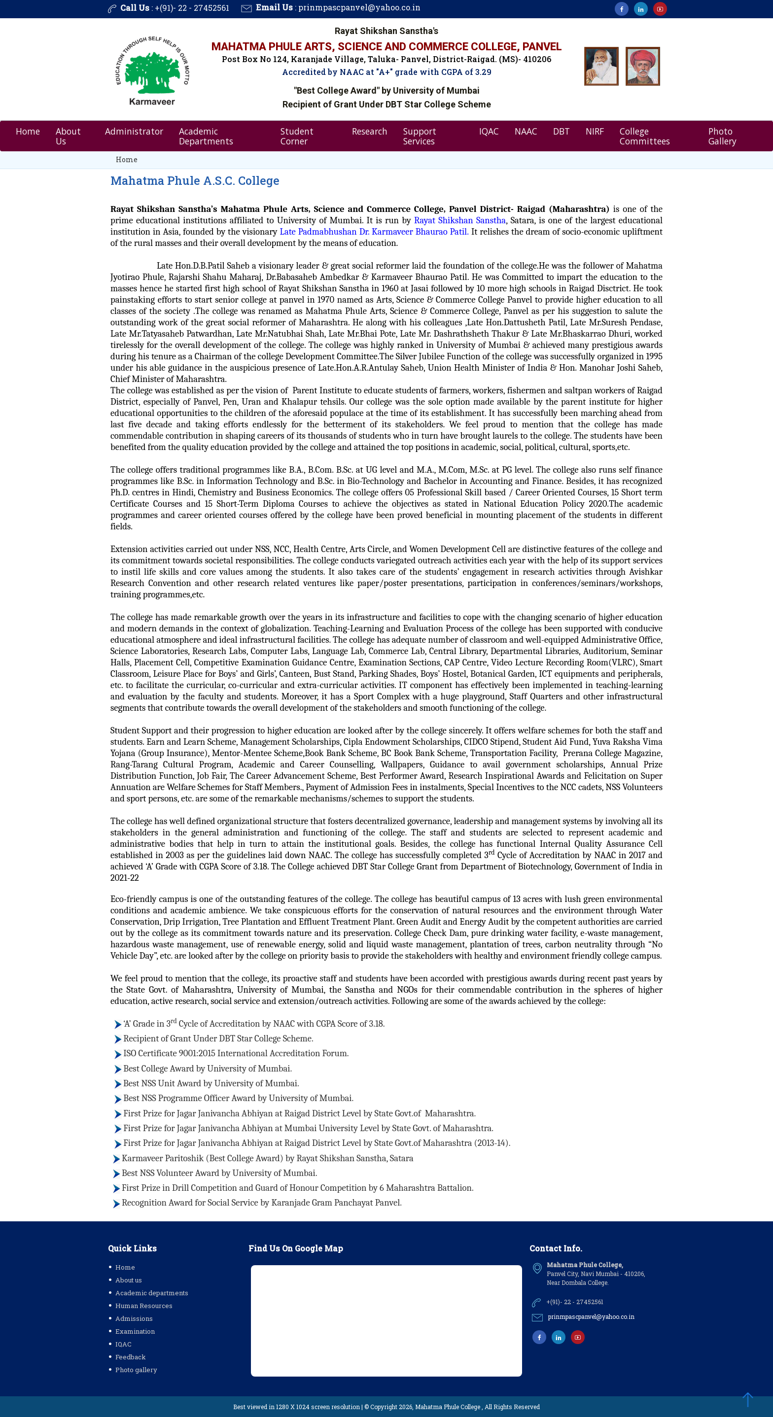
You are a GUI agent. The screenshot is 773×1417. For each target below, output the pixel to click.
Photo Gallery (722, 135)
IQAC (489, 131)
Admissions (134, 1318)
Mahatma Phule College (447, 1407)
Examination (135, 1331)
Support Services (419, 135)
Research (369, 131)
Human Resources (144, 1305)
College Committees (645, 135)
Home (28, 131)
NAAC (526, 131)
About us (128, 1280)
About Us (68, 135)
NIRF (595, 131)
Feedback (130, 1356)
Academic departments (151, 1292)
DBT (561, 131)
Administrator (134, 131)
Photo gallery (136, 1369)
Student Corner (297, 135)
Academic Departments (206, 135)
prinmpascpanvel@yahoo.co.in (359, 7)
